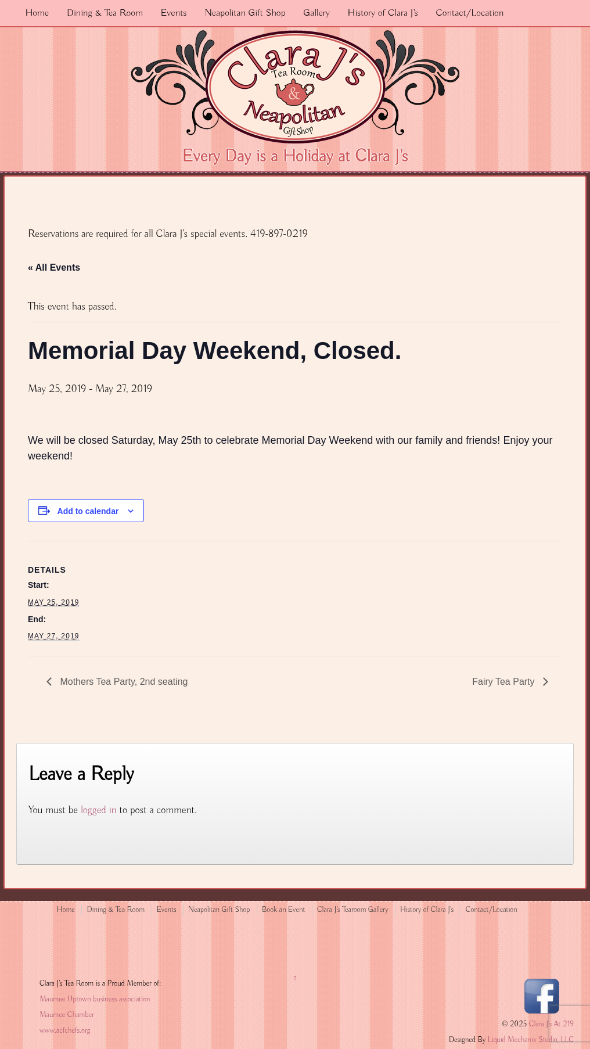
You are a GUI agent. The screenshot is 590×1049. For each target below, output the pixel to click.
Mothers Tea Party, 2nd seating (122, 682)
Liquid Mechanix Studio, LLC (531, 1040)
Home (37, 13)
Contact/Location (469, 13)
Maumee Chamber (66, 1015)
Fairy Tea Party (504, 682)
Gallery (316, 13)
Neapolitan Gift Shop (244, 13)
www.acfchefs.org (64, 1031)
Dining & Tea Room (105, 13)
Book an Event (283, 910)
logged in (99, 810)
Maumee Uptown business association (94, 999)
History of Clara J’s (383, 13)
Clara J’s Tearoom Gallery (352, 910)
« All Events (54, 267)
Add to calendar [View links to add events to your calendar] (88, 511)
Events (174, 13)
